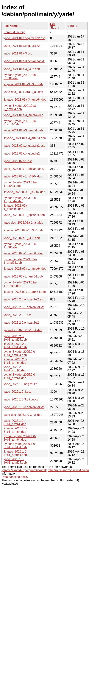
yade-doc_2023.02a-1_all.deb (23, 222)
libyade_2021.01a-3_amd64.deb (25, 99)
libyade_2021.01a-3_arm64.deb (25, 138)
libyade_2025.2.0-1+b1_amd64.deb (15, 345)
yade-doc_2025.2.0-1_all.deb (23, 330)
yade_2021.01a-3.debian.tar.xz (24, 61)
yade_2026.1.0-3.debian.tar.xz (24, 407)
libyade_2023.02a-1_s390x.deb (24, 192)
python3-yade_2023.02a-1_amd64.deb (20, 261)
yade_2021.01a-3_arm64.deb (23, 130)
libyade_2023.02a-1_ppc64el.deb (16, 207)
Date (70, 25)
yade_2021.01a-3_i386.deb (22, 69)
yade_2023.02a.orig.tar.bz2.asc (24, 145)
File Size (53, 26)
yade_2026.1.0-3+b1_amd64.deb (15, 461)
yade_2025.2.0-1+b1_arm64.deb (15, 368)
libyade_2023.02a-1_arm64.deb (25, 291)
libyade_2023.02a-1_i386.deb (23, 230)
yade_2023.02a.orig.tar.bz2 (22, 153)
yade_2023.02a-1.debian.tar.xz (24, 168)
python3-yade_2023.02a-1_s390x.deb (20, 184)
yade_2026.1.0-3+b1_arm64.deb (15, 422)
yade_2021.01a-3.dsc (18, 53)
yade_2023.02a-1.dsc (18, 161)
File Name (11, 25)
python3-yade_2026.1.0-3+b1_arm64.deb (20, 438)
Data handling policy (14, 476)
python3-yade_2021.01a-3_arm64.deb (20, 122)
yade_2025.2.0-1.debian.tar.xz (24, 307)
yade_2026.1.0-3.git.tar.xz (21, 399)
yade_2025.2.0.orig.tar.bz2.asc (24, 299)
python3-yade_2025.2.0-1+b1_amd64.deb (20, 353)
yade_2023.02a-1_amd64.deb (23, 253)
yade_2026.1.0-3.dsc (17, 391)
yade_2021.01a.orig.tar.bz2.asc (24, 38)
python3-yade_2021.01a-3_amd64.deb (20, 107)
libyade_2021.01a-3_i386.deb (23, 84)
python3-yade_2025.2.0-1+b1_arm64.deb (20, 376)
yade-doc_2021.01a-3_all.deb (23, 91)
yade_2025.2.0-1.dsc (17, 315)
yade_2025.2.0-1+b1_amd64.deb (15, 338)
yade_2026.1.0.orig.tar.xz (20, 384)
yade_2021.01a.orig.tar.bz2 (22, 45)
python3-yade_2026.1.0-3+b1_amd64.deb (20, 445)
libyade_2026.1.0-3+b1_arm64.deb (15, 430)
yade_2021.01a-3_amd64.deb (23, 115)
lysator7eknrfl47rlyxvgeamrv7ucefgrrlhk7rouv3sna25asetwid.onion (45, 470)
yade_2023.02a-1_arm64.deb (23, 276)
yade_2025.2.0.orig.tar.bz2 (21, 322)
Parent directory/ (14, 32)
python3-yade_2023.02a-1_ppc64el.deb (20, 199)
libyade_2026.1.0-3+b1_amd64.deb (15, 453)
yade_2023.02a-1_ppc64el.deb (24, 214)
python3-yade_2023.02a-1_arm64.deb (20, 284)
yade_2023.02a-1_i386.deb (22, 238)
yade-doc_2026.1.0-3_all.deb (23, 414)
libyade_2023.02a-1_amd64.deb (25, 268)
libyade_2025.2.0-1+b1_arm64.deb (15, 361)
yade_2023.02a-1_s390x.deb (23, 176)
